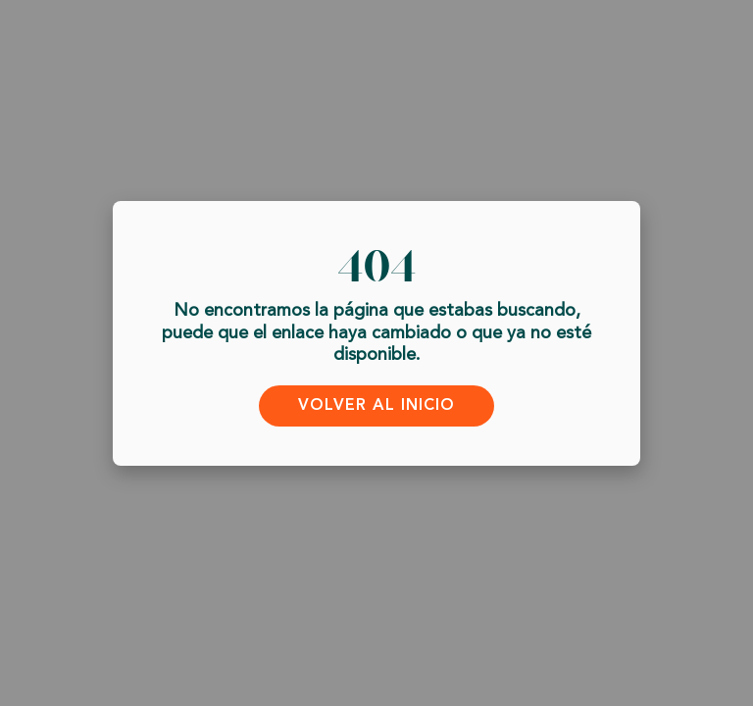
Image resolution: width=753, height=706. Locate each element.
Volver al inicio (376, 405)
